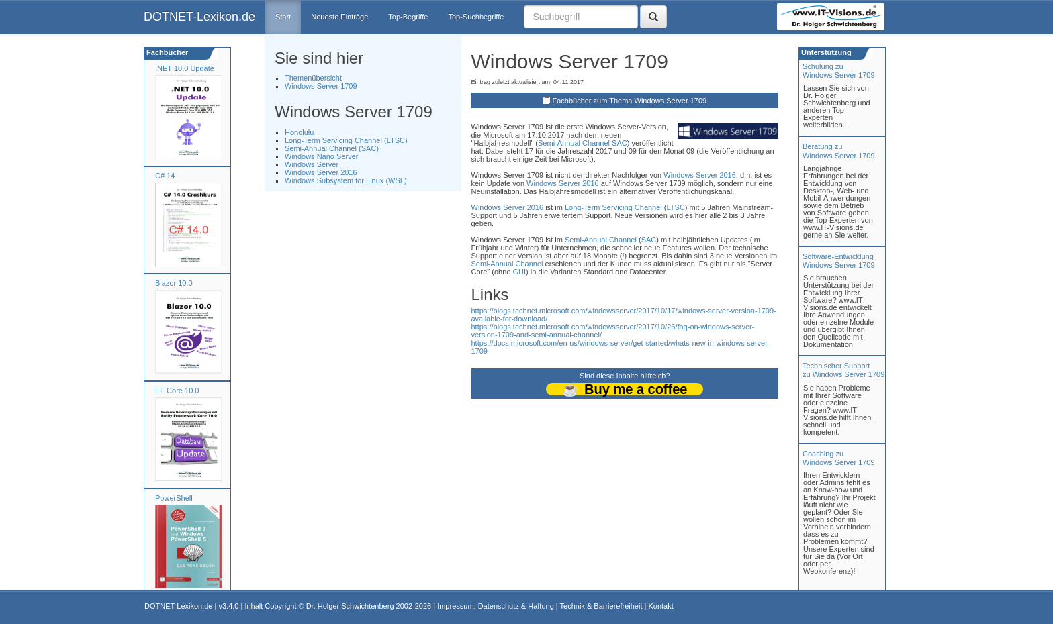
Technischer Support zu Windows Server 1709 (843, 370)
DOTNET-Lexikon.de (199, 16)
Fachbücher (166, 52)
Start (283, 17)
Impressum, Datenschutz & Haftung (495, 606)
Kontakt (660, 606)
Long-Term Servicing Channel (613, 207)
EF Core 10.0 (177, 390)
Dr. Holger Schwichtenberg (350, 606)
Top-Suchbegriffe (476, 17)
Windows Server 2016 (321, 172)
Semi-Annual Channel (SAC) (332, 148)
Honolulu (299, 132)
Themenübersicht (313, 78)
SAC (619, 143)
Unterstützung (825, 52)
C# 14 (165, 176)
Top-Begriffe (408, 17)
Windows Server (311, 164)
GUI (519, 272)
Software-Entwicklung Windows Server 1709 (839, 260)
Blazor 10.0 (174, 283)
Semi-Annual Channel (574, 143)
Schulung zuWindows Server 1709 (839, 70)
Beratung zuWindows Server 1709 (839, 150)
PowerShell (174, 498)
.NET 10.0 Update (184, 68)
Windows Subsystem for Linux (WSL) (346, 180)
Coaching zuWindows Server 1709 (839, 458)
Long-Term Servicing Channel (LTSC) (346, 140)
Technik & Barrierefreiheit (601, 606)
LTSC (676, 207)
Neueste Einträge (339, 17)
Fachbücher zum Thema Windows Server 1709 (629, 101)
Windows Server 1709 (321, 86)
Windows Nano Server (321, 156)
